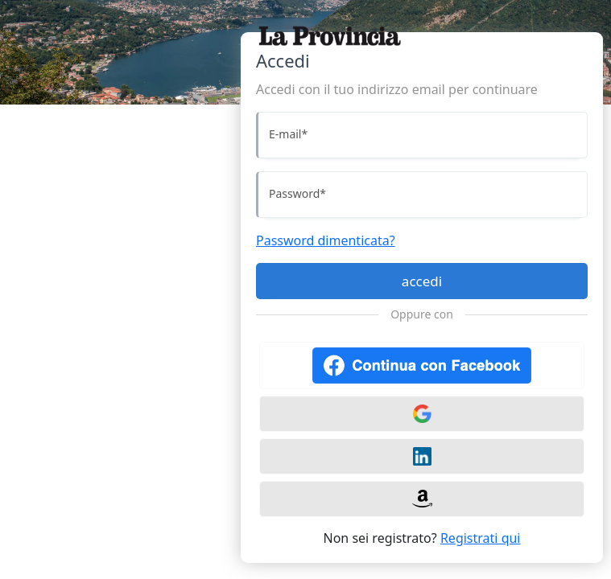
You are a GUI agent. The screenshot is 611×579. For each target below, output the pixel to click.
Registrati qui (480, 538)
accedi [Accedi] (422, 281)
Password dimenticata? (325, 240)
